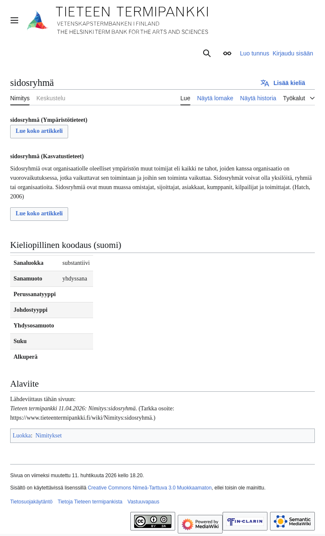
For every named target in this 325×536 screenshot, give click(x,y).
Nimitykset (49, 435)
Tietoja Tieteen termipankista (90, 502)
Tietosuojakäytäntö (31, 502)
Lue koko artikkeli (39, 131)
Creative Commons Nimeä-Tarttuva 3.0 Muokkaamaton (150, 488)
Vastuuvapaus (143, 502)
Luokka (22, 435)
